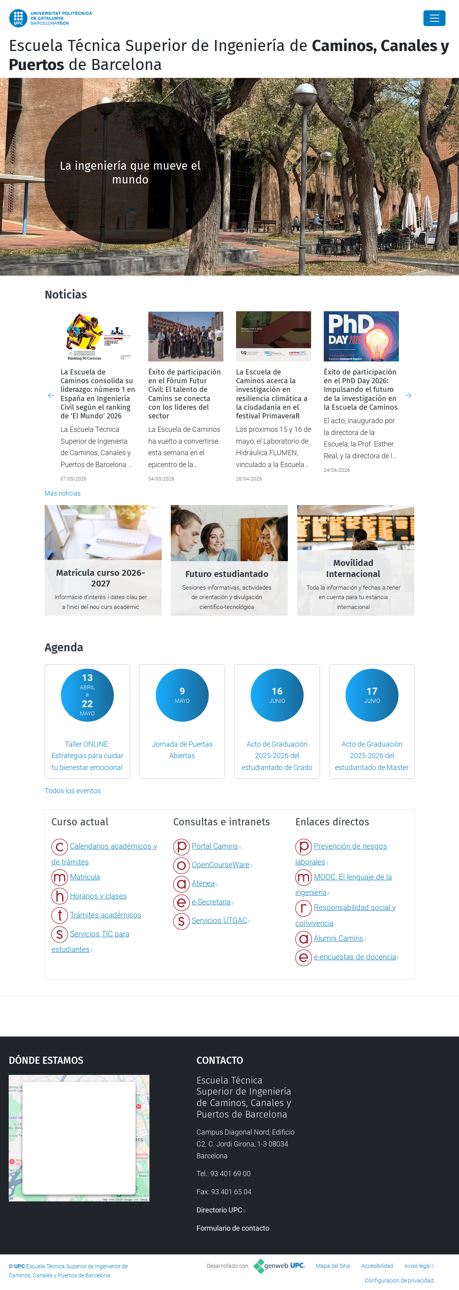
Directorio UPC (219, 1210)
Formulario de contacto (232, 1228)
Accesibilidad (377, 1266)
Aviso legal (417, 1266)
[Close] (434, 18)
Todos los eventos (73, 791)
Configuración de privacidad (399, 1280)
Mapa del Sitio (333, 1266)
